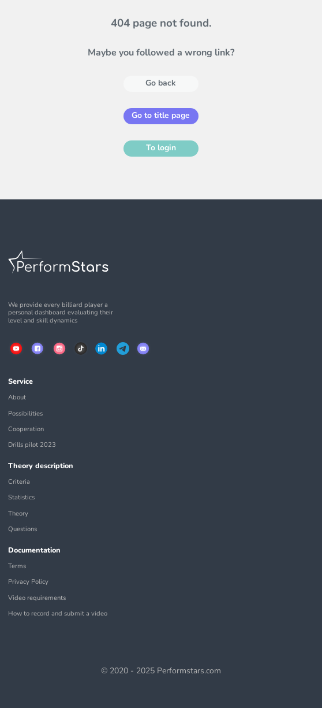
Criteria (19, 481)
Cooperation (26, 429)
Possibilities (25, 413)
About (17, 397)
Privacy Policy (28, 581)
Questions (22, 529)
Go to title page (161, 115)
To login (161, 147)
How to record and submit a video (57, 613)
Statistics (21, 497)
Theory (18, 513)
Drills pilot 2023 (32, 444)
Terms (17, 566)
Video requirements (37, 598)
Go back (160, 82)
